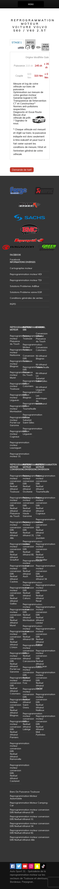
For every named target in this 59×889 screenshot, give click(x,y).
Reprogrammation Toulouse (32, 337)
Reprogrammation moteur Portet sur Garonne (19, 421)
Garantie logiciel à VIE (25, 98)
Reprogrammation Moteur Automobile (23, 797)
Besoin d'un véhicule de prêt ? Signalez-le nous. (22, 119)
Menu (31, 4)
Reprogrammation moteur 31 (19, 455)
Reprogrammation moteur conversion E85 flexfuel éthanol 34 (45, 572)
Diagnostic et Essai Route (27, 112)
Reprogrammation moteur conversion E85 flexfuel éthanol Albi (29, 838)
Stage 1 (17, 42)
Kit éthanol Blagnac (41, 357)
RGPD (13, 304)
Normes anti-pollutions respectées (25, 108)
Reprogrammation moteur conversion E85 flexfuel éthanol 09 (32, 633)
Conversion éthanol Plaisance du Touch (42, 337)
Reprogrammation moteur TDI (26, 280)
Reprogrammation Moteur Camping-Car (29, 804)
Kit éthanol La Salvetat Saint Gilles (41, 377)
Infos (30, 42)
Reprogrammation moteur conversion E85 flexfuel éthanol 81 (32, 548)
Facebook (15, 259)
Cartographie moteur (21, 268)
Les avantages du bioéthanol (41, 399)
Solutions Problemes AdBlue (24, 286)
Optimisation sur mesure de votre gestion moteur (28, 94)
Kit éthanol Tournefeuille (42, 366)
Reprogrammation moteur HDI (26, 274)
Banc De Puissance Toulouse (25, 791)
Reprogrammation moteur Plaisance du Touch (19, 339)
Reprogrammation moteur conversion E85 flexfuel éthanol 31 (32, 529)
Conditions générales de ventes (26, 298)
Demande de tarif (22, 169)
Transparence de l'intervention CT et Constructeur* (29, 102)
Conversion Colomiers (42, 348)
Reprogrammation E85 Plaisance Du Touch (32, 371)
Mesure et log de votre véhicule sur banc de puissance (25, 86)
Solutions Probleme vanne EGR (26, 292)
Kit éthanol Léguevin (41, 388)
